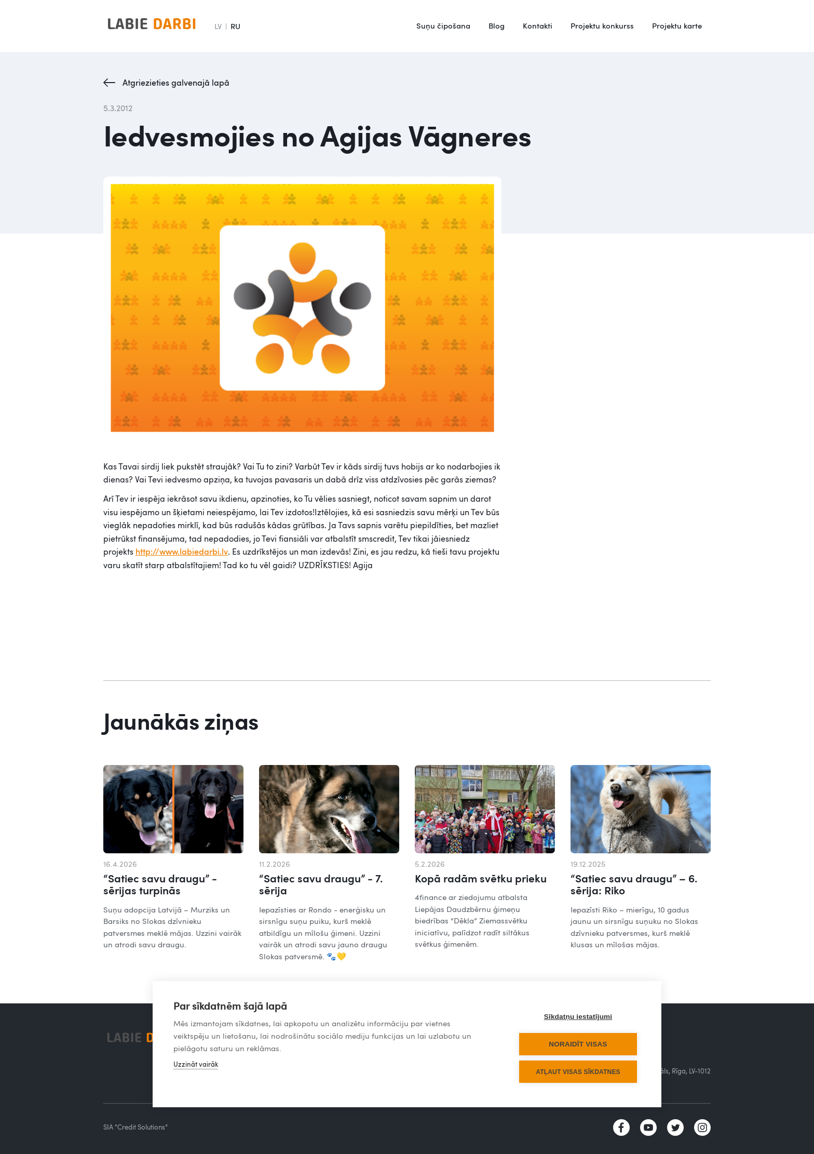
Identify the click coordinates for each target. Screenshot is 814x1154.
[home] (151, 26)
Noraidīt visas (578, 1044)
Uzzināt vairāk (195, 1064)
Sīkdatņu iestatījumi (578, 1017)
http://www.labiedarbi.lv (181, 551)
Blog (497, 25)
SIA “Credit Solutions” (135, 1127)
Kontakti (537, 25)
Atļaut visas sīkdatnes (578, 1072)
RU (235, 26)
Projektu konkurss (602, 25)
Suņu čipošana (443, 25)
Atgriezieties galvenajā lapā (176, 82)
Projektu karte (677, 25)
